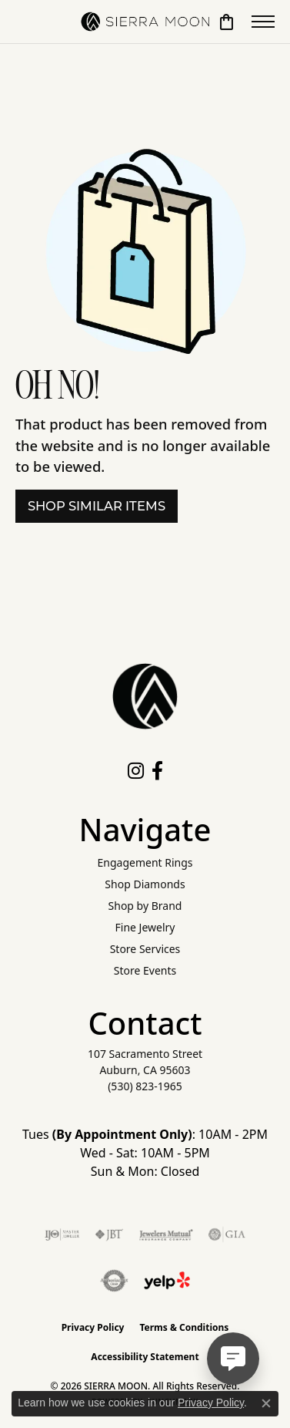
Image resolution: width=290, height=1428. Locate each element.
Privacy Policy (93, 1327)
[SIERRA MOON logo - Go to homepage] (145, 21)
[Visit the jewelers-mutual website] (165, 1234)
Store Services (145, 948)
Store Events (145, 970)
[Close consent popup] (266, 1403)
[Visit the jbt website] (109, 1234)
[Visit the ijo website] (62, 1234)
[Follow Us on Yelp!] (167, 1280)
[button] (226, 21)
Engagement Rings (144, 862)
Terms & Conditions (183, 1327)
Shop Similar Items (96, 506)
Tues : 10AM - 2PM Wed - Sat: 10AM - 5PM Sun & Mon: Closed (145, 1153)
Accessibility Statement (144, 1356)
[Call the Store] (145, 1086)
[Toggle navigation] (263, 21)
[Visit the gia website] (226, 1234)
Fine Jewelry (145, 927)
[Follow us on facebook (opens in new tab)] (157, 771)
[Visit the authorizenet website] (114, 1280)
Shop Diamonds (145, 884)
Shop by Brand (145, 905)
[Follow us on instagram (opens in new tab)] (136, 771)
